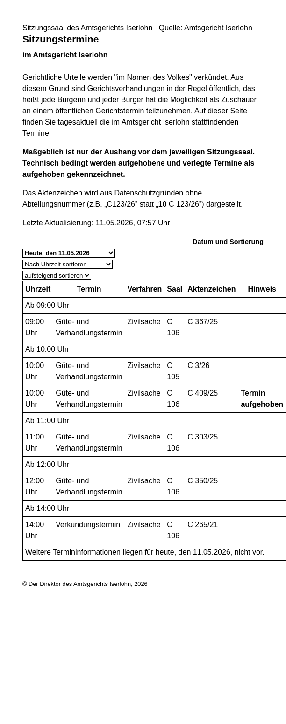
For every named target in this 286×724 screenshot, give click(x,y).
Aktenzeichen (211, 289)
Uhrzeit (37, 289)
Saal (174, 289)
